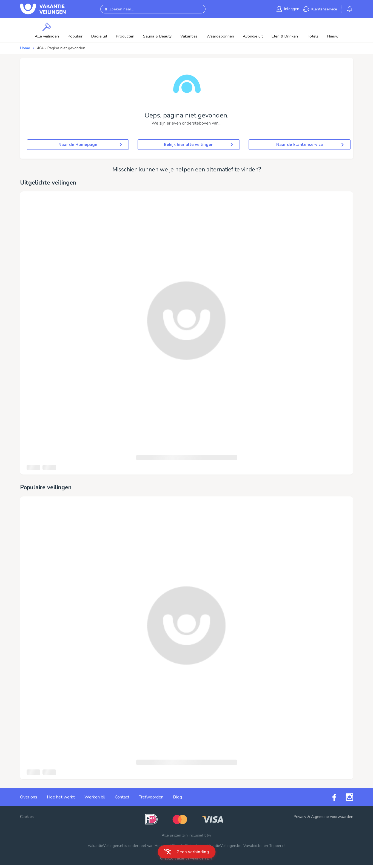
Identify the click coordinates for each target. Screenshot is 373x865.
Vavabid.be (253, 845)
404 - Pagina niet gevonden (61, 48)
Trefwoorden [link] (151, 797)
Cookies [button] (27, 816)
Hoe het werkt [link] (61, 797)
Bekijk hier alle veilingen (198, 144)
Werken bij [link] (94, 797)
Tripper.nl (277, 845)
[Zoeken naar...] (153, 9)
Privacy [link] (300, 816)
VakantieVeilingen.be (223, 845)
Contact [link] (122, 797)
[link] (288, 9)
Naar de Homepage (90, 144)
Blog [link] (177, 797)
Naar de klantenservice (310, 144)
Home (25, 48)
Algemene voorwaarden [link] (332, 816)
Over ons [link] (28, 797)
